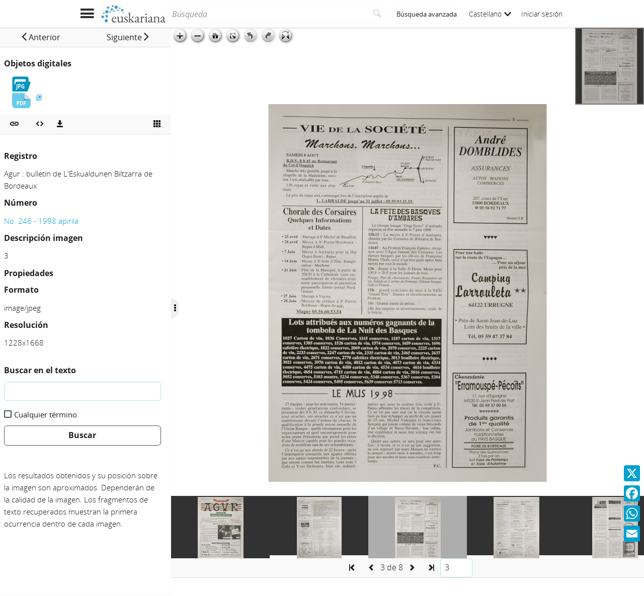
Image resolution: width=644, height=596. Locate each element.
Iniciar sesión (541, 14)
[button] (40, 37)
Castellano (490, 14)
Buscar (82, 435)
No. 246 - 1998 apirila (41, 221)
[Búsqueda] (266, 14)
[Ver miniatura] (157, 124)
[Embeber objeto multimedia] (40, 124)
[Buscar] (377, 14)
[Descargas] (60, 124)
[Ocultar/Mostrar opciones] (175, 308)
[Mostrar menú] (87, 14)
